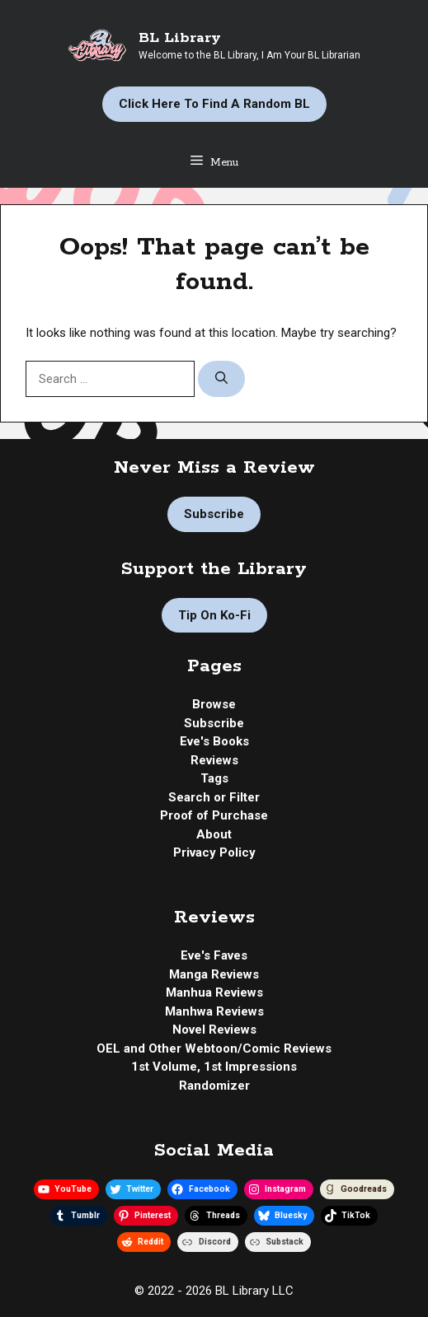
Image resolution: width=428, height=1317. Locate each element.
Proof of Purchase (214, 815)
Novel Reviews (214, 1029)
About (214, 834)
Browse (214, 704)
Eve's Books (214, 741)
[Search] (221, 379)
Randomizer (214, 1085)
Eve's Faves (214, 955)
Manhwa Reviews (214, 1011)
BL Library (180, 38)
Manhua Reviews (214, 992)
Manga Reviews (214, 974)
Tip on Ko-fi (214, 615)
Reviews (214, 760)
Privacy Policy (214, 852)
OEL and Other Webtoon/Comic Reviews (214, 1048)
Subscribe (214, 514)
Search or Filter (214, 797)
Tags (214, 778)
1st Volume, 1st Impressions (214, 1066)
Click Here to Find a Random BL (214, 103)
